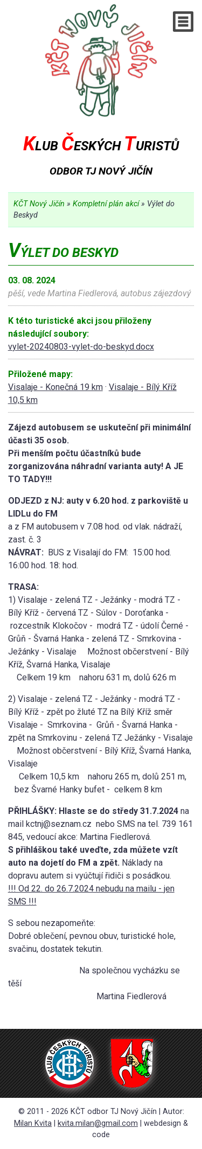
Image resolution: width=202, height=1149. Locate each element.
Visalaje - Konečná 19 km (55, 387)
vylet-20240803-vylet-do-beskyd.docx (81, 347)
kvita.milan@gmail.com (98, 1123)
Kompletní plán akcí (106, 203)
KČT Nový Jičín (39, 203)
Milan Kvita (33, 1123)
